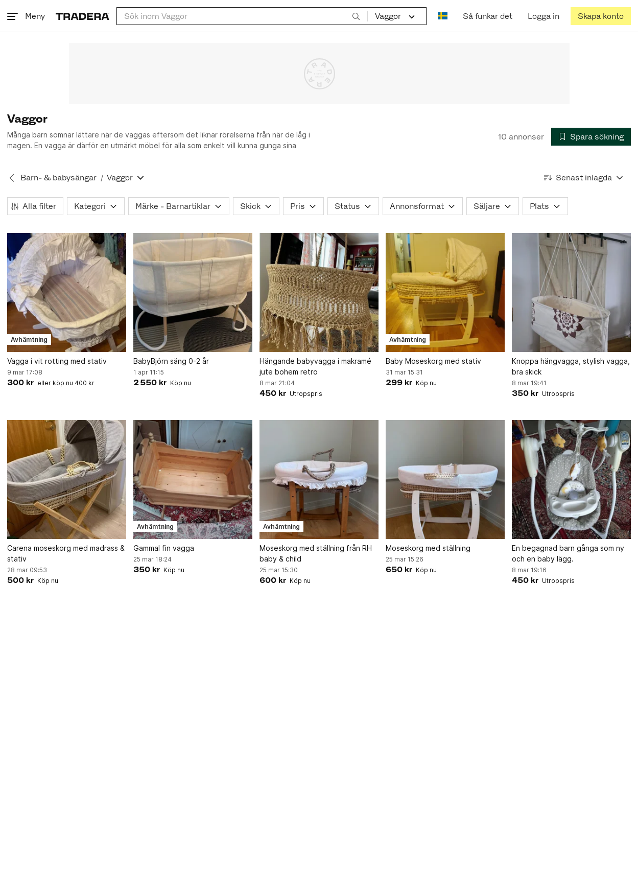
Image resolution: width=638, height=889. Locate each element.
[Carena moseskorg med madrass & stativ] (66, 479)
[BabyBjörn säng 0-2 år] (192, 292)
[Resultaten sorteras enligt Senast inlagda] (584, 177)
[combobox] (242, 16)
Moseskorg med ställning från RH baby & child (315, 553)
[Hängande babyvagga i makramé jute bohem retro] (319, 292)
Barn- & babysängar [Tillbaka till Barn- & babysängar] (58, 177)
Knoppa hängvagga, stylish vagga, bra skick (571, 366)
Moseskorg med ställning (428, 548)
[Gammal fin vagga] (192, 479)
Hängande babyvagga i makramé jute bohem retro (315, 366)
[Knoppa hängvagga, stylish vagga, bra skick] (571, 292)
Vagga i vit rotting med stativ (57, 361)
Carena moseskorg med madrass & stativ (66, 553)
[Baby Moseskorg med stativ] (445, 292)
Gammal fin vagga (163, 548)
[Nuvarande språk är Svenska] (443, 16)
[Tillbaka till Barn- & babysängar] (12, 177)
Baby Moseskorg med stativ (433, 361)
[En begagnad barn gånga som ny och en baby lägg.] (571, 479)
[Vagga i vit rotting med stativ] (66, 292)
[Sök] (356, 16)
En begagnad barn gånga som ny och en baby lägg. (568, 553)
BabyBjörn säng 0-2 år (171, 361)
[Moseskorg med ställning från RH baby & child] (319, 479)
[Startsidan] (82, 16)
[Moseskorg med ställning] (445, 479)
